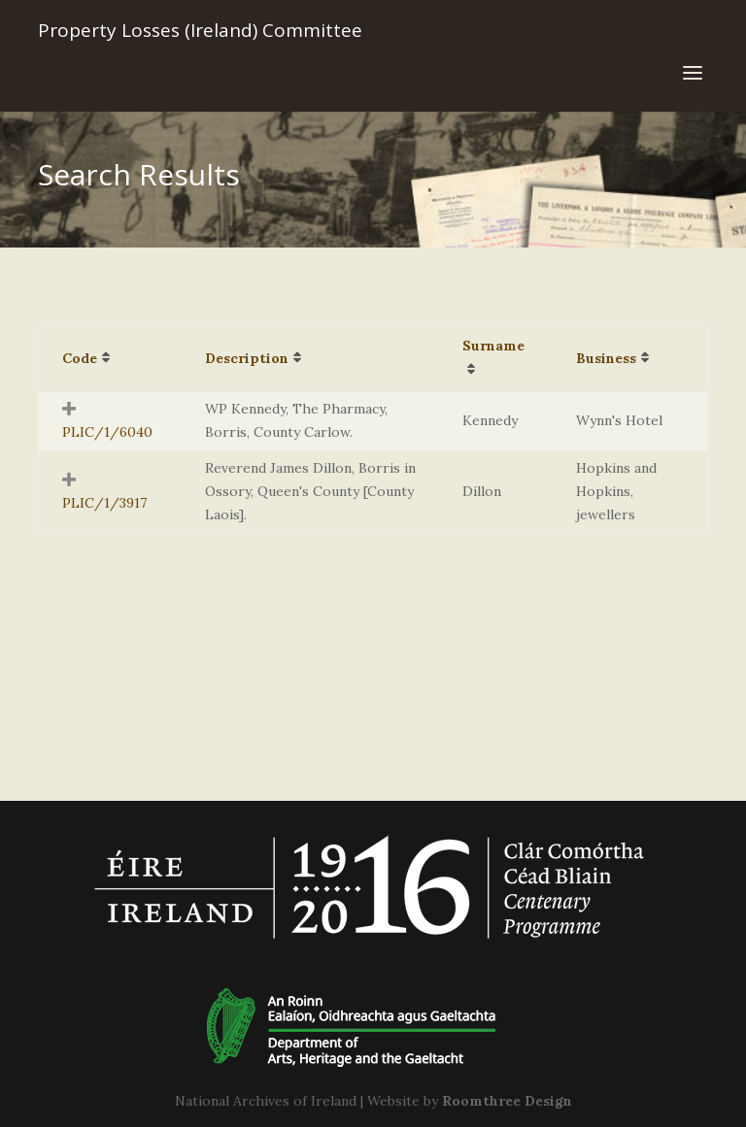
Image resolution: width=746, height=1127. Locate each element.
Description (246, 358)
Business (606, 358)
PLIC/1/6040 (107, 432)
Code (79, 358)
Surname (493, 345)
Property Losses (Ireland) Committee (200, 30)
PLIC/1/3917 (104, 503)
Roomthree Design (507, 1101)
